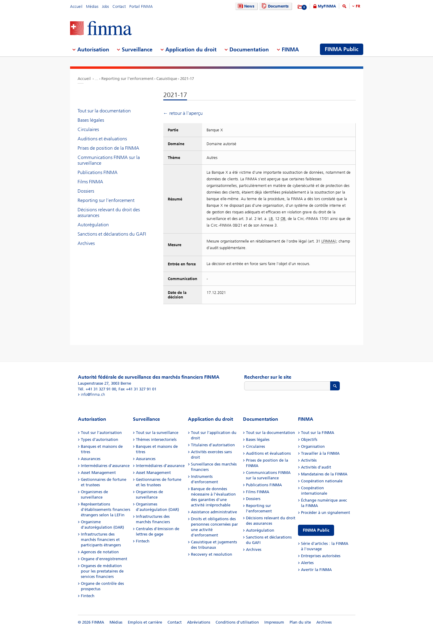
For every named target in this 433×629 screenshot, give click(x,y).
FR (358, 6)
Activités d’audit (316, 467)
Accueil (76, 6)
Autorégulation (93, 224)
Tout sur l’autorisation (101, 432)
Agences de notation (100, 552)
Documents (274, 6)
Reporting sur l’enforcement (127, 78)
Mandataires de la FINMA (324, 474)
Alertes (307, 562)
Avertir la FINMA (316, 569)
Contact (119, 6)
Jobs (105, 6)
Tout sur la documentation (104, 111)
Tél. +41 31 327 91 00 (97, 389)
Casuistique (166, 78)
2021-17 (187, 78)
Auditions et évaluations (102, 139)
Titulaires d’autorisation (213, 445)
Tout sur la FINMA (317, 432)
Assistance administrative (214, 512)
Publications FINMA (98, 172)
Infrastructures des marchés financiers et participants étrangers (101, 539)
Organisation (313, 446)
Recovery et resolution (211, 554)
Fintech (87, 596)
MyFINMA (327, 6)
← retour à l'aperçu (183, 113)
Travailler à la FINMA (320, 453)
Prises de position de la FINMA (108, 148)
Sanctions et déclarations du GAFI (112, 234)
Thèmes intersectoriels (156, 439)
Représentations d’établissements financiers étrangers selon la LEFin (105, 509)
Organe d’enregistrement (104, 559)
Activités (309, 460)
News (245, 6)
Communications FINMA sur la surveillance (109, 160)
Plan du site (300, 622)
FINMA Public (316, 530)
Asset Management (98, 472)
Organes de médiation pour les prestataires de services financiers (102, 571)
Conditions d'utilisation (237, 622)
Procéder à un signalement (325, 512)
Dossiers (86, 191)
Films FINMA (90, 182)
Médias (92, 6)
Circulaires (88, 129)
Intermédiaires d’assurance (105, 465)
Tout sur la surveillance (157, 432)
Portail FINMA (141, 6)
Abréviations (198, 622)
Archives (86, 243)
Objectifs (309, 439)
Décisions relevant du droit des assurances (109, 212)
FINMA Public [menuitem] (341, 49)
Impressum (274, 622)
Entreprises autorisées (320, 556)
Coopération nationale (321, 481)
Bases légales (91, 120)
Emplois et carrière (145, 622)
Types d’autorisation (99, 439)
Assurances (90, 458)
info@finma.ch (93, 394)
